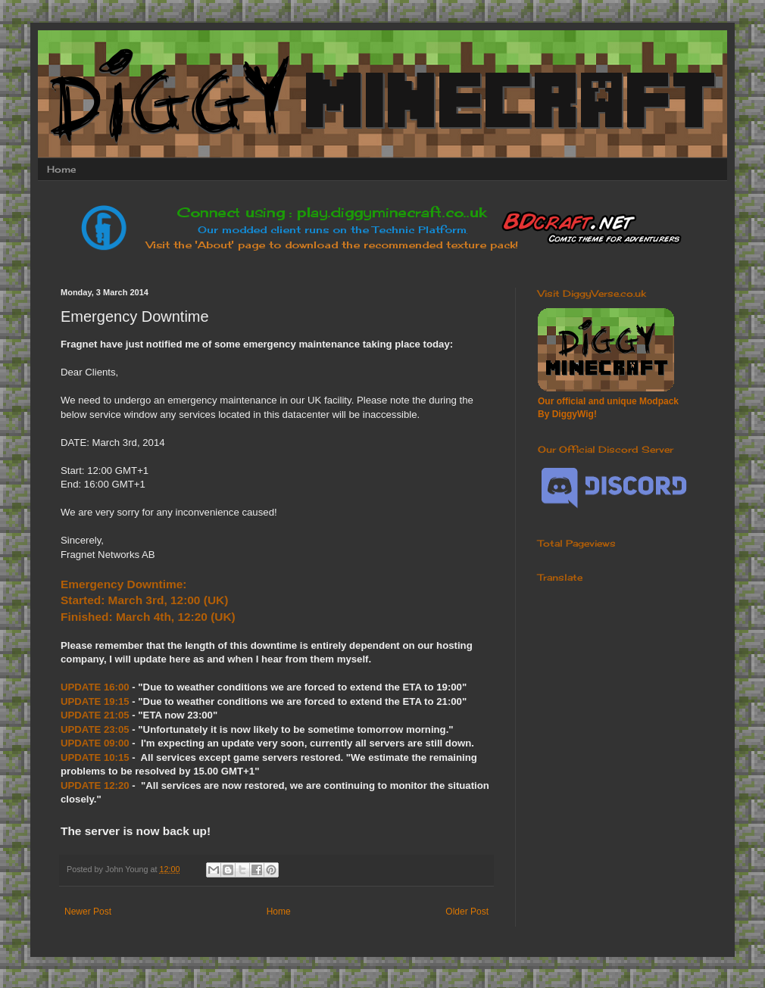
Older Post (467, 911)
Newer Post (87, 911)
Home (61, 169)
